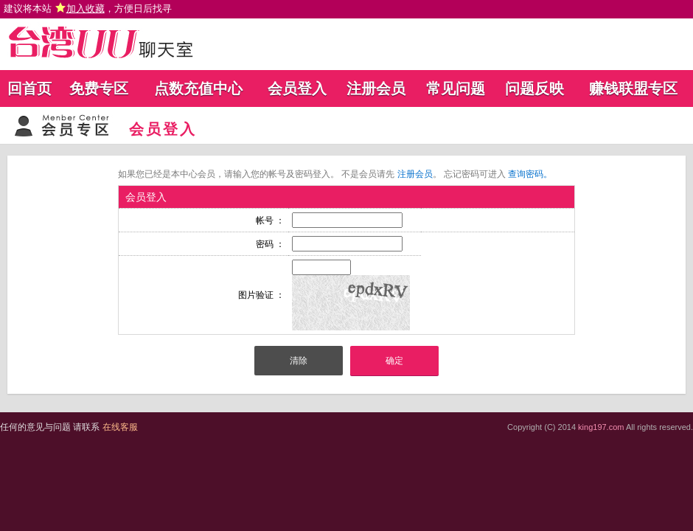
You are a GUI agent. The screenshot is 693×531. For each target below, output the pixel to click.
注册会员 (375, 88)
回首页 (29, 88)
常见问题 (455, 88)
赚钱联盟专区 (633, 88)
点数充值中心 (198, 88)
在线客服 (120, 427)
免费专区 (98, 88)
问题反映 (534, 88)
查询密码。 (530, 174)
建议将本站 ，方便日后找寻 (88, 8)
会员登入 (297, 88)
